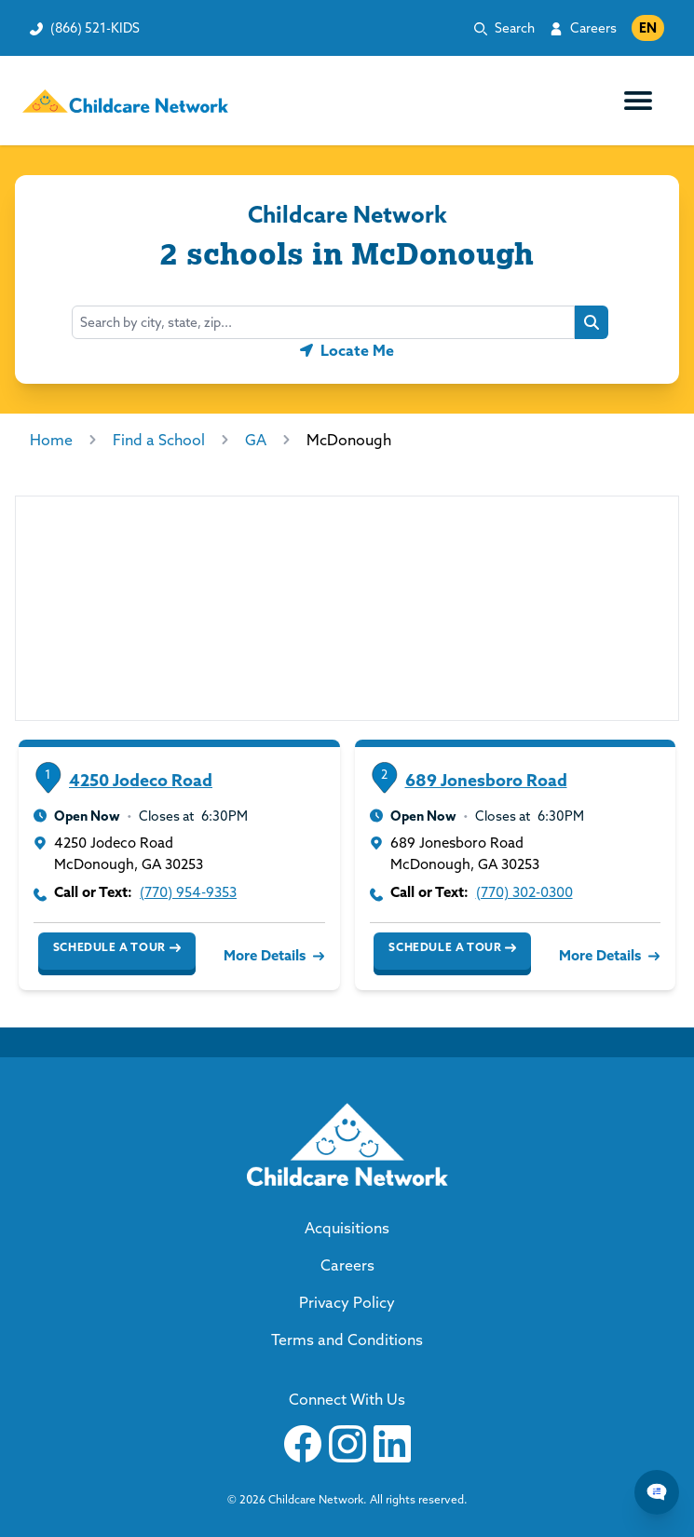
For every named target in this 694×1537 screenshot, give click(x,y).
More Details (272, 955)
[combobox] (323, 322)
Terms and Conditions (347, 1339)
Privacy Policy (347, 1302)
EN (648, 28)
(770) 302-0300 (524, 892)
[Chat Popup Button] (656, 1492)
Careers (593, 28)
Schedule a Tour (117, 947)
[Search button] (591, 322)
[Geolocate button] (347, 350)
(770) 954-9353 (188, 892)
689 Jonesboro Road (486, 780)
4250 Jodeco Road (140, 780)
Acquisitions (347, 1227)
